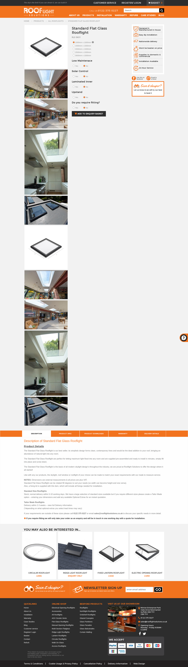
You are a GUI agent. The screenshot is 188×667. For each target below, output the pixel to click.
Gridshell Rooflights (87, 615)
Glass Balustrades (87, 629)
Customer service (31, 629)
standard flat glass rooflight (84, 21)
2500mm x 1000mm (83, 52)
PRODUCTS (39, 21)
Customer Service (105, 3)
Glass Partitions (86, 622)
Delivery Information (118, 664)
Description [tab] (36, 434)
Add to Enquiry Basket (90, 114)
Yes (76, 66)
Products (88, 15)
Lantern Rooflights (59, 636)
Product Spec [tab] (65, 434)
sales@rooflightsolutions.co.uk (154, 622)
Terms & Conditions (33, 664)
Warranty (121, 15)
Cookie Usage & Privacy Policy (63, 664)
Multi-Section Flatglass (61, 629)
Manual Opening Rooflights (62, 625)
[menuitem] (155, 3)
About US (74, 15)
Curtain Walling (86, 632)
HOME (27, 21)
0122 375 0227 (108, 10)
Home (26, 608)
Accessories (57, 611)
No (87, 66)
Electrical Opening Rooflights (63, 608)
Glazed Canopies (87, 618)
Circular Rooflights (59, 639)
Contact (27, 639)
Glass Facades (86, 625)
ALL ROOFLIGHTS (56, 21)
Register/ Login (131, 3)
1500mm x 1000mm (83, 46)
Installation (104, 15)
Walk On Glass (58, 643)
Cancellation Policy (93, 664)
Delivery (58, 505)
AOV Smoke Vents (59, 618)
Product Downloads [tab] (94, 434)
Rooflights (84, 608)
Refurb (134, 15)
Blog (161, 15)
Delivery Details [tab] (151, 434)
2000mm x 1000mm (83, 49)
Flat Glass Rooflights (60, 622)
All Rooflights (57, 615)
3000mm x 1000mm (83, 55)
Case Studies (148, 15)
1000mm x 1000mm (83, 42)
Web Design (139, 664)
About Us (27, 611)
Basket (156, 3)
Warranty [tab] (122, 434)
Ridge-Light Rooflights (61, 632)
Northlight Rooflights (88, 611)
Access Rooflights (59, 646)
